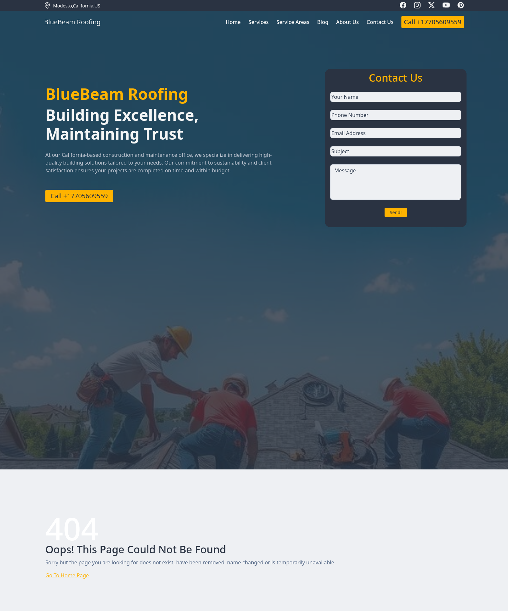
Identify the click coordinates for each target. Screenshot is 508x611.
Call (432, 22)
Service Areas (292, 22)
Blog (322, 22)
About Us (347, 22)
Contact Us (380, 22)
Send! (396, 212)
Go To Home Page (67, 575)
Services (258, 22)
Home (233, 22)
